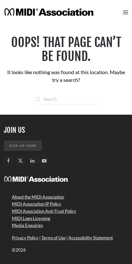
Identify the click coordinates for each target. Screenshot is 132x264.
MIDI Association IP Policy (36, 204)
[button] (125, 12)
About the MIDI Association (38, 197)
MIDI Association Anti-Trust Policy (44, 211)
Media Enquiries (27, 225)
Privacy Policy (25, 237)
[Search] (66, 99)
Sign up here (22, 145)
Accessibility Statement (90, 237)
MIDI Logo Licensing (31, 218)
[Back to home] (50, 12)
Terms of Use (53, 237)
